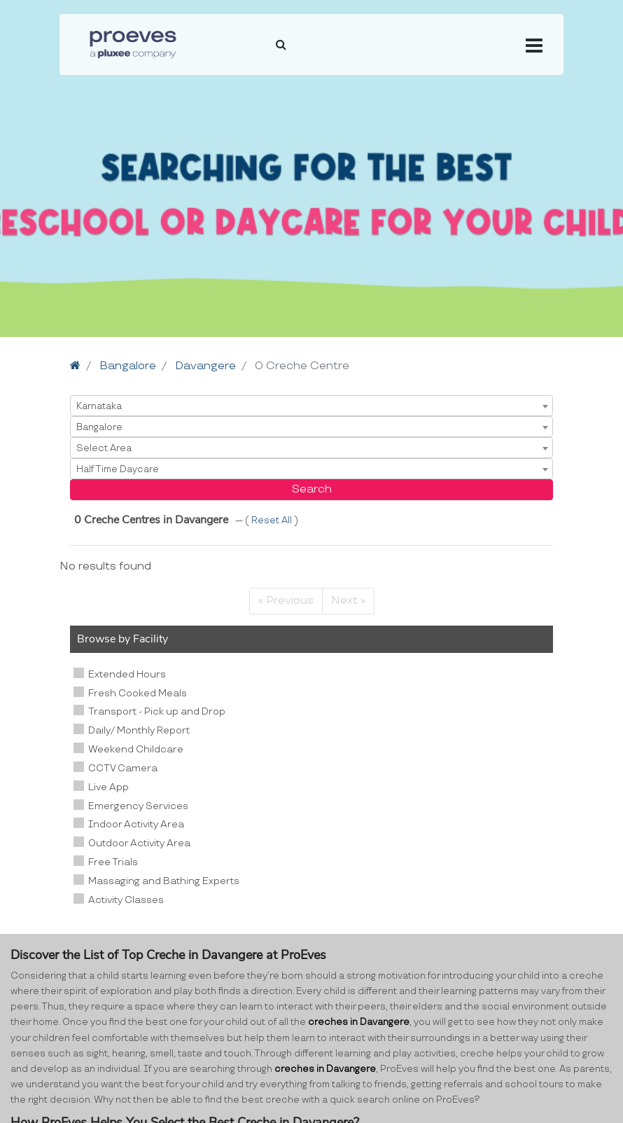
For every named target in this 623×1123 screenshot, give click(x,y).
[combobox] (311, 405)
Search (312, 489)
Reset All (272, 520)
